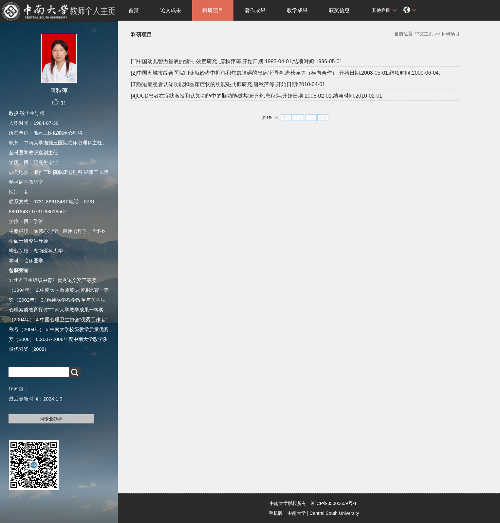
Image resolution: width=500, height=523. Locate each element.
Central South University (334, 513)
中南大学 (296, 513)
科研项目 (212, 10)
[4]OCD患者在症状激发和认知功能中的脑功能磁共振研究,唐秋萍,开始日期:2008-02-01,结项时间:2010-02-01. (257, 96)
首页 (133, 10)
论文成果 (170, 10)
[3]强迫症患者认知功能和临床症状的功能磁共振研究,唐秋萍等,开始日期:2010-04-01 (228, 84)
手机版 (276, 513)
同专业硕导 (51, 418)
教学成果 (297, 10)
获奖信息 (339, 10)
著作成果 (255, 10)
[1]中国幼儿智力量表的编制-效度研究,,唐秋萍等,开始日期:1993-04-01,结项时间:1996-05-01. (237, 61)
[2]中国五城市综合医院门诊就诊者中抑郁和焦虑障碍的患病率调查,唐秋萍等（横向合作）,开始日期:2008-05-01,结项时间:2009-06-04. (285, 73)
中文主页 (424, 33)
